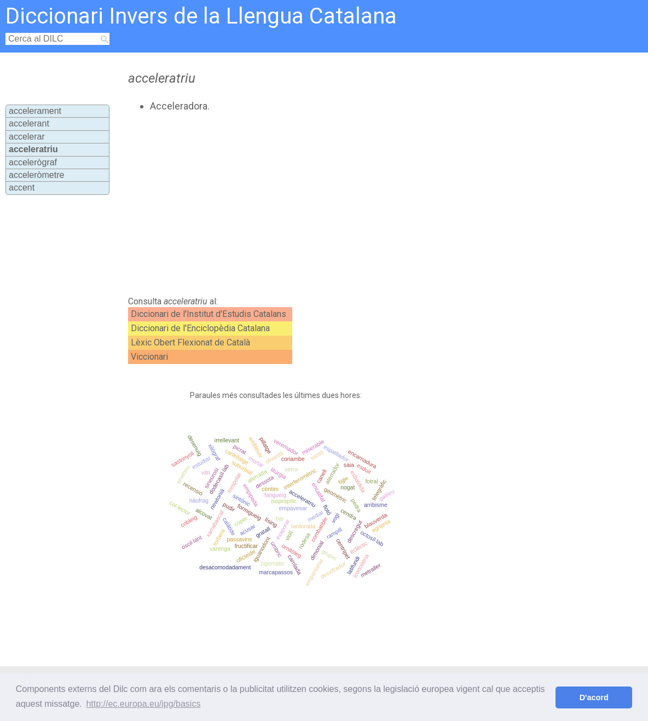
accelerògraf (33, 162)
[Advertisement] (311, 204)
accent (21, 187)
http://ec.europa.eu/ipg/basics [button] (143, 703)
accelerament (35, 111)
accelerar (27, 136)
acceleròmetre (36, 175)
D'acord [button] (594, 697)
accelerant (29, 123)
